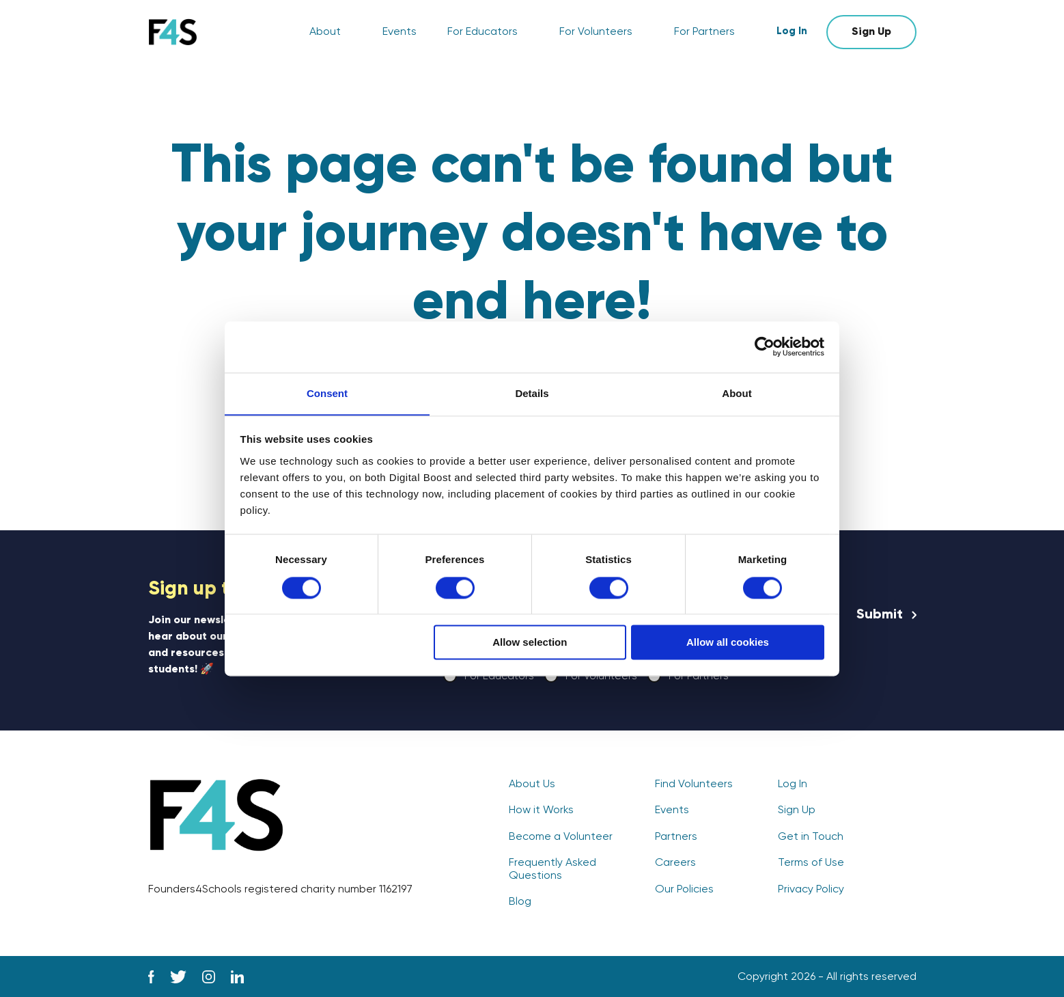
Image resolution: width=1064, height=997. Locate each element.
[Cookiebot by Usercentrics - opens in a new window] (764, 346)
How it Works (541, 810)
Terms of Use (811, 863)
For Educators (482, 32)
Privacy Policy (811, 889)
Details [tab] (531, 392)
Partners (676, 837)
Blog (520, 902)
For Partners (704, 32)
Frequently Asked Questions (552, 869)
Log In (791, 32)
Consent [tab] (327, 392)
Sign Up (871, 32)
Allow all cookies (727, 642)
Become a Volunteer (561, 837)
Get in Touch (810, 837)
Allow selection (529, 642)
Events (399, 32)
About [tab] (736, 392)
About (325, 32)
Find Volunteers (694, 784)
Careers (675, 863)
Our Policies (684, 889)
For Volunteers (595, 32)
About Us (532, 784)
